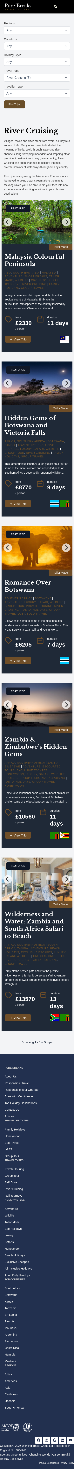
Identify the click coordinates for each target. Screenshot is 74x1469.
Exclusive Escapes (32, 770)
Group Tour (41, 280)
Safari (38, 448)
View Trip (18, 339)
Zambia (10, 445)
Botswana (56, 441)
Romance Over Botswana (28, 586)
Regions (9, 23)
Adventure (14, 276)
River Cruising (34, 284)
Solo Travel (37, 613)
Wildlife (21, 280)
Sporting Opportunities (13, 1454)
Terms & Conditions (47, 1463)
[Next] (66, 222)
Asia (8, 272)
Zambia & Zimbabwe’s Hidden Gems (36, 747)
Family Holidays (34, 609)
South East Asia (26, 272)
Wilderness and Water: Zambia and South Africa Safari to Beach (34, 925)
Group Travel (32, 287)
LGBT (21, 613)
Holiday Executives (11, 1458)
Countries (10, 39)
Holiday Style (12, 55)
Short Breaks (35, 276)
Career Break (60, 1454)
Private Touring (39, 606)
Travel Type (11, 70)
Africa (10, 441)
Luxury (26, 448)
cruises (11, 778)
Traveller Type (13, 86)
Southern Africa (31, 441)
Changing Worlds (39, 1454)
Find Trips (14, 104)
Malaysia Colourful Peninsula (34, 260)
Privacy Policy (66, 1463)
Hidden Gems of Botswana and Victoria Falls (30, 425)
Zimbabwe (12, 766)
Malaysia (49, 272)
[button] (55, 6)
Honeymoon (14, 774)
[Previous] (7, 222)
